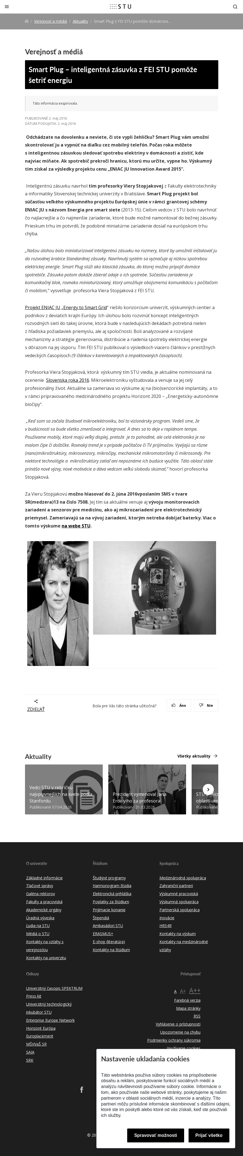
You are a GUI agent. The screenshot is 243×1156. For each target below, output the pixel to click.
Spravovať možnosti (155, 1135)
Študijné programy (109, 877)
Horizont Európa (41, 1028)
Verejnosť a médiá (50, 21)
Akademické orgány (43, 909)
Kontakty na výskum (177, 933)
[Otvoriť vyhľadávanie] (235, 6)
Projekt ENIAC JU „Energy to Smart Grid (66, 307)
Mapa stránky (188, 1008)
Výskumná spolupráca (179, 901)
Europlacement (39, 1036)
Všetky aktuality (194, 756)
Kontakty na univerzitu (46, 957)
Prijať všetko (209, 1135)
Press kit (33, 996)
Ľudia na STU (38, 925)
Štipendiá (101, 917)
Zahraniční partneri (176, 885)
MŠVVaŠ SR (36, 1044)
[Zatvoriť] (7, 6)
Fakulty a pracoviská (44, 901)
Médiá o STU (37, 933)
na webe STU (76, 526)
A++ (195, 990)
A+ (183, 991)
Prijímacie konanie (109, 909)
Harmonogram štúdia (112, 885)
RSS (197, 1016)
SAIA (30, 1052)
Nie (206, 705)
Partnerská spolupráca (179, 909)
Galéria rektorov (40, 893)
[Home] (26, 21)
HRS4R (165, 925)
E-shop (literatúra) (109, 941)
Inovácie (166, 917)
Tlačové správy (39, 885)
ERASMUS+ (103, 933)
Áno (178, 705)
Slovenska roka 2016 (67, 380)
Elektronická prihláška (112, 893)
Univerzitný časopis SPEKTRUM (54, 988)
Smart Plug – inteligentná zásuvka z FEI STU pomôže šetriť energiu (113, 74)
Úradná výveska (40, 917)
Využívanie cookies (184, 1048)
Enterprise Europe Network (50, 1020)
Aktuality (80, 21)
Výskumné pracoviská (178, 893)
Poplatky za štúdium (111, 901)
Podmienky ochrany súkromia (174, 1040)
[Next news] (208, 789)
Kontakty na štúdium (111, 949)
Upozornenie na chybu (180, 1032)
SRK (29, 1060)
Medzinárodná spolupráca (182, 877)
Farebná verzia (187, 1000)
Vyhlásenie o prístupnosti (178, 1024)
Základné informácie (44, 877)
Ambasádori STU (108, 925)
